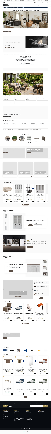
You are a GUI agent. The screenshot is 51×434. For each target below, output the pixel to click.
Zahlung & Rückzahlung (28, 417)
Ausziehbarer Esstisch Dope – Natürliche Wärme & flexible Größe (19, 367)
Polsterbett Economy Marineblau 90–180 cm (18, 313)
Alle (41, 298)
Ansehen (30, 225)
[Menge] (9, 201)
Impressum (27, 420)
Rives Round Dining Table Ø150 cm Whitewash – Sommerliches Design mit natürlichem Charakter (8, 388)
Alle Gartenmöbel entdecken (7, 116)
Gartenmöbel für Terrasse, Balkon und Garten (19, 418)
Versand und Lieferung (28, 418)
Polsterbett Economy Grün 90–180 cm (31, 387)
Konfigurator (7, 47)
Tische (15, 412)
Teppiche (15, 420)
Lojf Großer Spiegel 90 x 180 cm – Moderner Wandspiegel (31, 367)
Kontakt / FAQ (27, 411)
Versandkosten (9, 199)
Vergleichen (5, 201)
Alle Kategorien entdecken (7, 31)
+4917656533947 (6, 416)
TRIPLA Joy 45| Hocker (40, 313)
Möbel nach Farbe (16, 425)
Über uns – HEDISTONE (28, 412)
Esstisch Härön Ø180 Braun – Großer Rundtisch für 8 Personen (8, 367)
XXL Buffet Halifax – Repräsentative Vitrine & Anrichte (18, 195)
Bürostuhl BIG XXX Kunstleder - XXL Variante (29, 313)
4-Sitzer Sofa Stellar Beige (7, 194)
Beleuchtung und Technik (17, 419)
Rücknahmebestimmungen (29, 419)
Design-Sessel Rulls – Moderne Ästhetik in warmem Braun (8, 313)
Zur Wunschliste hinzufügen (38, 225)
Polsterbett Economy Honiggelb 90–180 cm (43, 367)
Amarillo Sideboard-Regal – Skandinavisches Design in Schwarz (29, 195)
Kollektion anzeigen (25, 204)
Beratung (10, 405)
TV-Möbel (15, 417)
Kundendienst (5, 405)
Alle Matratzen (13, 47)
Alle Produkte (39, 417)
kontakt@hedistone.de (6, 418)
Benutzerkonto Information (41, 411)
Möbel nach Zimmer (16, 411)
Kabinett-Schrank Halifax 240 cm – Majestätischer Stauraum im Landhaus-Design (40, 195)
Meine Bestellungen (40, 412)
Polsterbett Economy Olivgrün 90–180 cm (43, 387)
